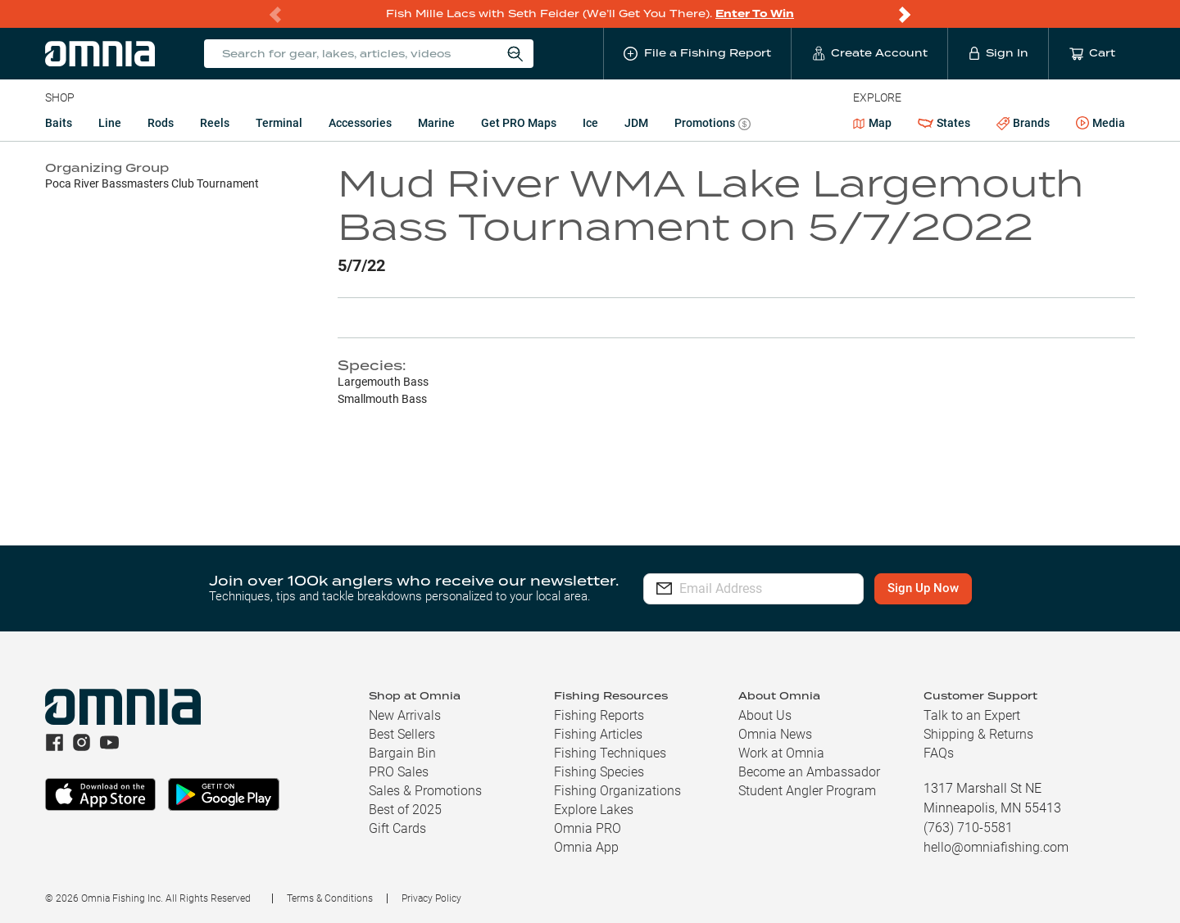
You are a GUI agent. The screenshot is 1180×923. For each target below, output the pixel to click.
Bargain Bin (402, 753)
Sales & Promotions (425, 791)
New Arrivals (405, 715)
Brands (1023, 123)
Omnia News (775, 734)
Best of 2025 (405, 809)
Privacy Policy (431, 898)
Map (872, 122)
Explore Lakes (593, 809)
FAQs (939, 753)
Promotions (712, 124)
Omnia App (586, 847)
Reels (214, 122)
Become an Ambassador (809, 772)
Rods (161, 122)
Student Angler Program (807, 791)
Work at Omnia (781, 753)
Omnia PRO (587, 828)
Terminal (279, 122)
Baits (58, 122)
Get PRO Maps (518, 122)
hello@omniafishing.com (996, 847)
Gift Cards (397, 828)
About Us (765, 715)
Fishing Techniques (610, 753)
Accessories (360, 122)
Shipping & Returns (978, 734)
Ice (590, 122)
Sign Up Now (955, 588)
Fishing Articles (598, 734)
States (944, 123)
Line (109, 122)
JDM (636, 122)
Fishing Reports (599, 715)
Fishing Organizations (617, 791)
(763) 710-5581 (968, 827)
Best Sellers (402, 734)
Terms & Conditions (330, 898)
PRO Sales (399, 772)
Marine (436, 122)
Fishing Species (599, 772)
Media (1100, 123)
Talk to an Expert (972, 715)
